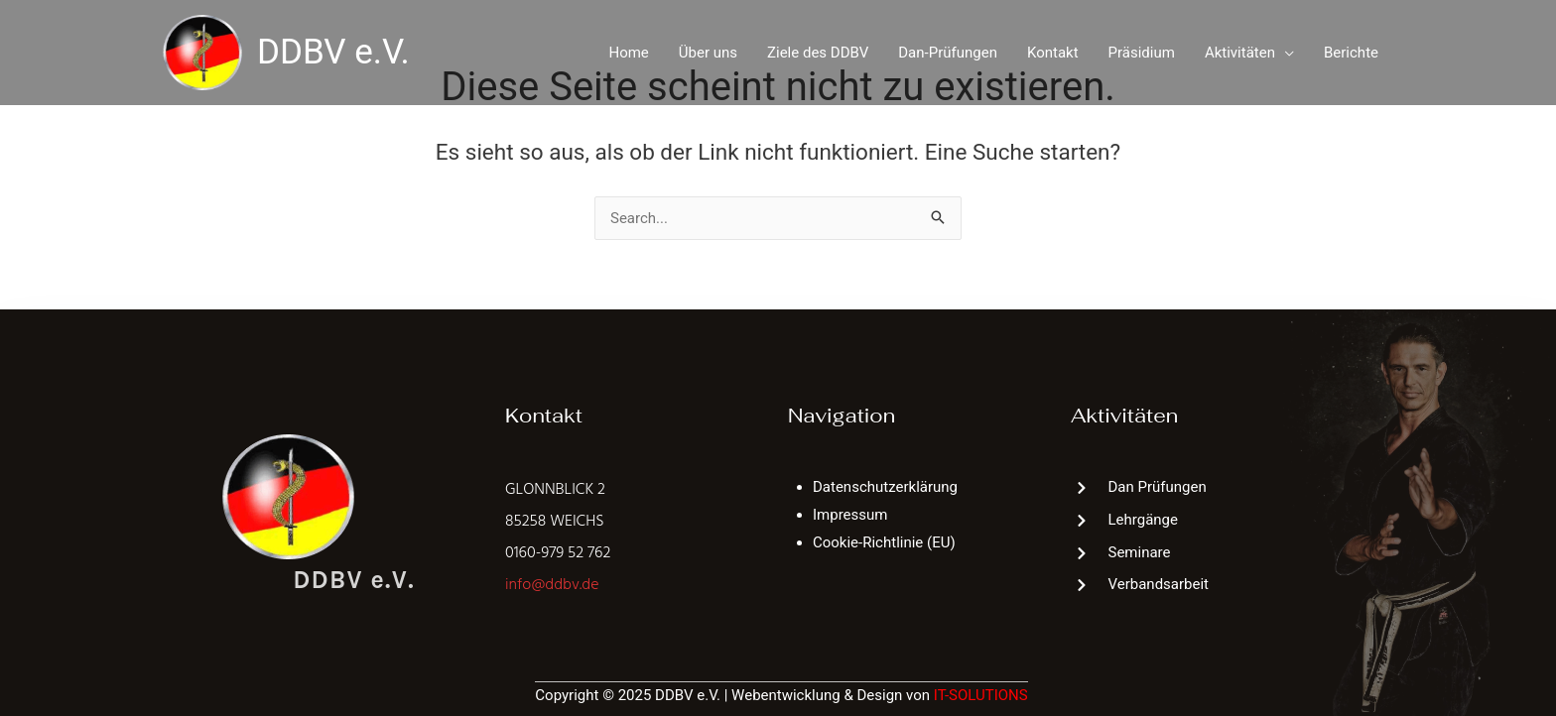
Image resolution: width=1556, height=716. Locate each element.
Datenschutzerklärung (885, 487)
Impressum (850, 515)
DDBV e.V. (333, 52)
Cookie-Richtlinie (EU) (884, 542)
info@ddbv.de (551, 585)
